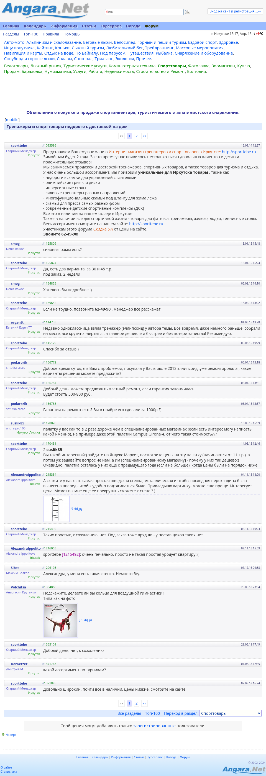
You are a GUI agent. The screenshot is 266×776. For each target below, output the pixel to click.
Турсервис (111, 26)
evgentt (17, 322)
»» (144, 135)
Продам (12, 71)
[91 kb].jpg (86, 620)
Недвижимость (119, 71)
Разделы (11, 34)
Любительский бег (124, 47)
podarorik (19, 362)
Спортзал (83, 58)
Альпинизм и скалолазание (54, 42)
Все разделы (129, 713)
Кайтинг (45, 47)
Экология (125, 58)
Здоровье (228, 42)
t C (258, 33)
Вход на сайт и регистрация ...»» (235, 11)
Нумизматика (57, 71)
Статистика (9, 771)
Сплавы (64, 58)
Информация (64, 26)
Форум (151, 26)
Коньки (62, 47)
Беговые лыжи (97, 42)
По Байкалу (86, 53)
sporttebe (19, 145)
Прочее (143, 58)
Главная (11, 26)
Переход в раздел (181, 713)
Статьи (89, 26)
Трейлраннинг (159, 47)
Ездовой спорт (202, 42)
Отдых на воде (58, 53)
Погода (133, 26)
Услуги (79, 71)
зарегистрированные (154, 725)
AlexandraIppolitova (28, 474)
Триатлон (104, 58)
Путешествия (140, 53)
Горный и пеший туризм (161, 42)
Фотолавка (198, 65)
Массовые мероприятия (200, 47)
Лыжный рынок (46, 65)
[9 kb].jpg (77, 509)
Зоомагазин (223, 65)
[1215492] (71, 554)
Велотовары (16, 65)
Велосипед (124, 42)
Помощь (71, 34)
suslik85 (17, 423)
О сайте (6, 767)
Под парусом (113, 53)
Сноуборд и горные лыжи (29, 58)
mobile (12, 119)
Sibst (15, 567)
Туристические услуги (85, 65)
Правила (51, 34)
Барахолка (32, 71)
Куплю (243, 65)
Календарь (35, 26)
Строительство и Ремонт (160, 71)
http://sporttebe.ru (239, 151)
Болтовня (196, 71)
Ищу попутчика (19, 47)
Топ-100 (31, 34)
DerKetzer (19, 664)
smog (15, 243)
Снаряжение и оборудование (204, 53)
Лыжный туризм (88, 47)
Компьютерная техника (132, 65)
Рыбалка (164, 53)
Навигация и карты (23, 53)
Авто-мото (14, 42)
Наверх (11, 735)
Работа (95, 71)
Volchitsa (18, 587)
